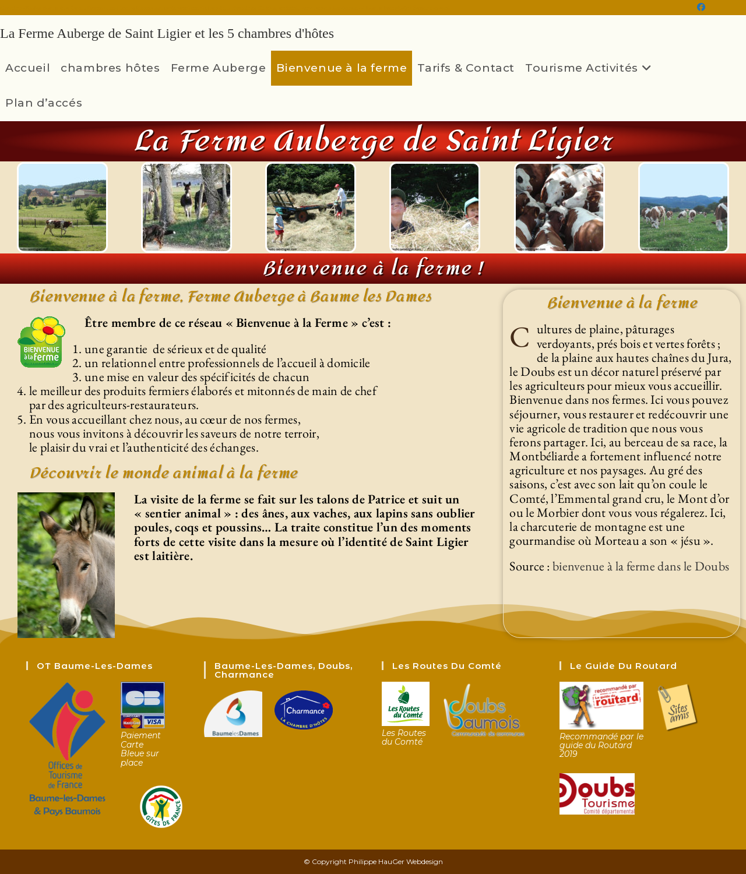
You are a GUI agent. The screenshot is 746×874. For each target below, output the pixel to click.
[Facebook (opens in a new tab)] (701, 7)
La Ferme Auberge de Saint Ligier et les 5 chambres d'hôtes (167, 33)
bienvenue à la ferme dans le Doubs (641, 566)
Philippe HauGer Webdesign (396, 861)
